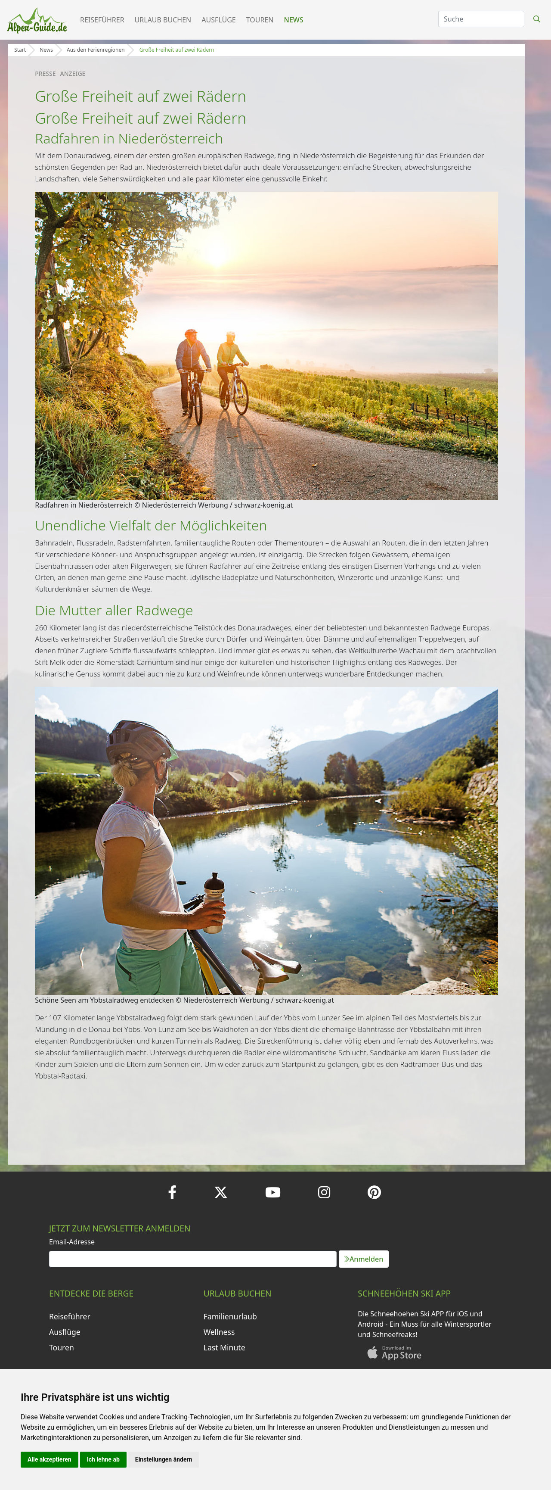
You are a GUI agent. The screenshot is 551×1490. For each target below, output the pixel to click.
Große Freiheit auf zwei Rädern (176, 49)
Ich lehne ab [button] (103, 1459)
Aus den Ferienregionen (96, 49)
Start (20, 49)
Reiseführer (102, 20)
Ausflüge (218, 20)
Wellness (219, 1332)
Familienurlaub (230, 1316)
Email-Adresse (72, 1242)
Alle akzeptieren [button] (49, 1459)
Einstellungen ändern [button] (163, 1459)
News (293, 20)
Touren (260, 20)
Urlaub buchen (163, 20)
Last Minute (224, 1347)
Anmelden (363, 1259)
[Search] (481, 19)
